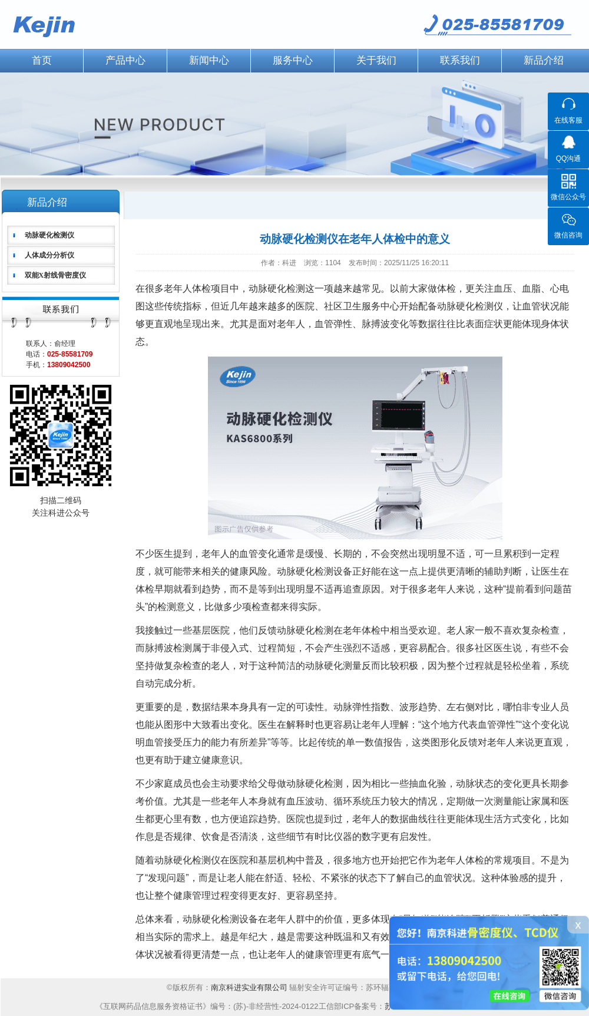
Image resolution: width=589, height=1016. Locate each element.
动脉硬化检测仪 (49, 235)
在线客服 (568, 120)
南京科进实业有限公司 (250, 987)
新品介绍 (544, 60)
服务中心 (293, 60)
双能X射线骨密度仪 (56, 275)
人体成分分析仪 (49, 255)
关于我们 (376, 60)
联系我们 (460, 60)
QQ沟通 (568, 158)
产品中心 (125, 60)
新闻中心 (209, 60)
